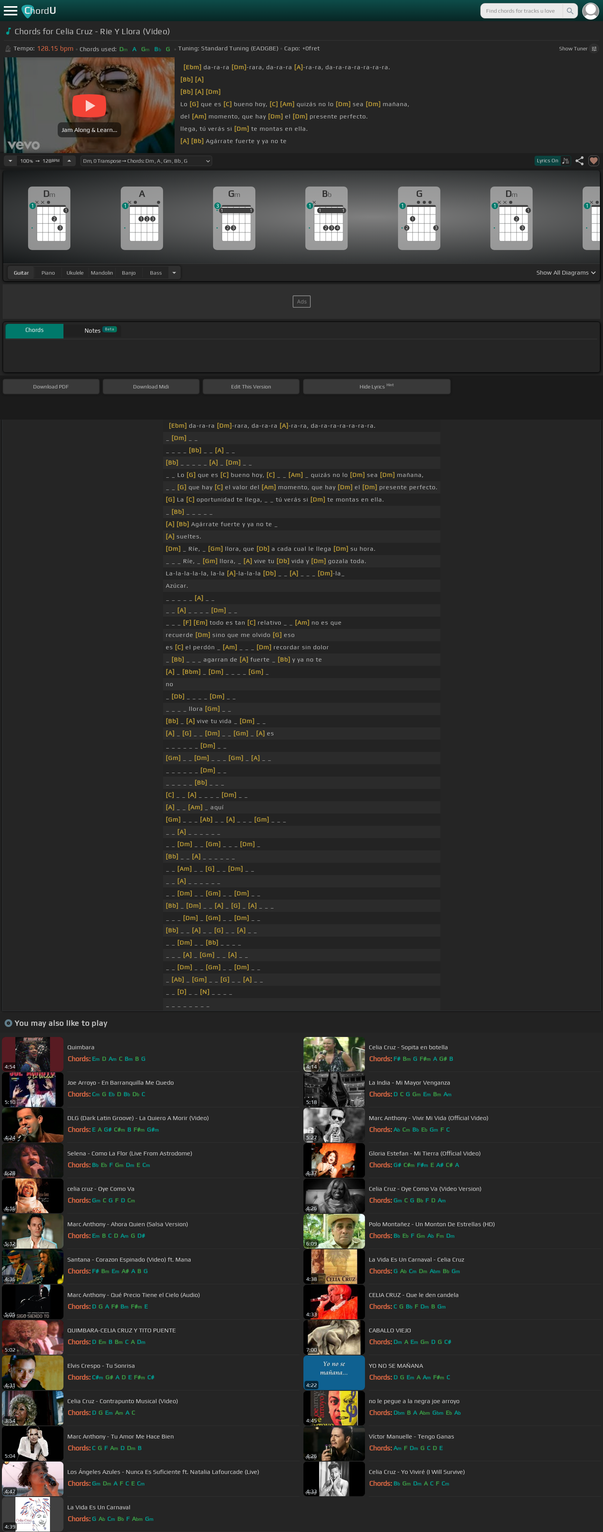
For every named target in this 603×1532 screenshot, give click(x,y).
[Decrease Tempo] (10, 160)
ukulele (75, 273)
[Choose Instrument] (174, 272)
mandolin (102, 273)
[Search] (569, 10)
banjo (129, 273)
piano (48, 273)
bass (156, 273)
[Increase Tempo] (69, 160)
